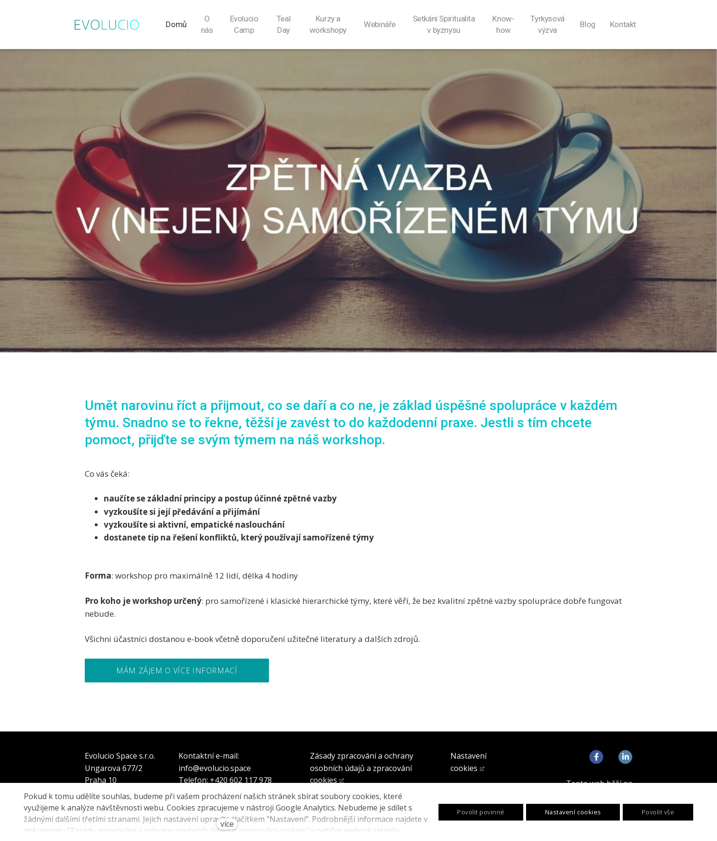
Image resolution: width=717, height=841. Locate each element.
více (227, 824)
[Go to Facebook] (596, 757)
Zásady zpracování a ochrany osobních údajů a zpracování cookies (361, 768)
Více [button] (625, 25)
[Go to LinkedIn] (625, 757)
